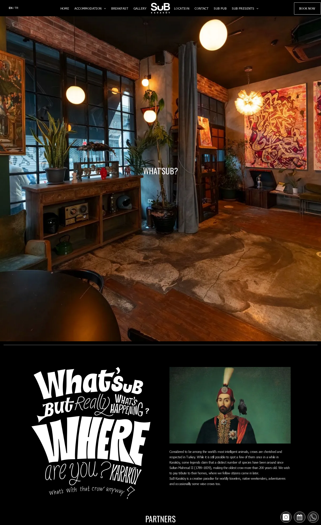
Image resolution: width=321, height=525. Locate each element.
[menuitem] (65, 8)
